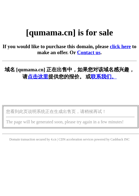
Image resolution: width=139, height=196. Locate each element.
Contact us (89, 52)
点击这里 (38, 76)
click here (120, 46)
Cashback (116, 139)
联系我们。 (104, 76)
